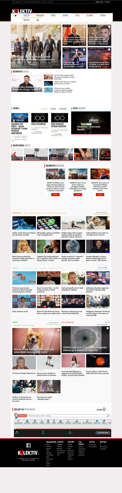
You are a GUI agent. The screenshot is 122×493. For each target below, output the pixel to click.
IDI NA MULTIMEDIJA (104, 323)
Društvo (81, 447)
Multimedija (103, 447)
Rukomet (51, 268)
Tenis (36, 268)
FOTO (77, 15)
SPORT (65, 15)
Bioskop (31, 325)
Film (58, 455)
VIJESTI (26, 15)
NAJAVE (27, 19)
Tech (43, 213)
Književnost (60, 453)
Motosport (43, 268)
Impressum (44, 2)
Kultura (24, 325)
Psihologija (57, 213)
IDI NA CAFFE (53, 322)
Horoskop (103, 449)
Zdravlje (49, 213)
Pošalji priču (19, 2)
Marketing (37, 2)
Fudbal (23, 268)
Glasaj (55, 195)
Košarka (30, 268)
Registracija (99, 2)
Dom (64, 213)
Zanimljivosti (61, 451)
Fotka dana (92, 444)
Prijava (107, 2)
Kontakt (50, 2)
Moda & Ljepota (34, 213)
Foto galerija (93, 446)
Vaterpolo (59, 268)
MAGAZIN (40, 15)
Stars (25, 213)
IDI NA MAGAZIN (101, 212)
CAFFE (53, 15)
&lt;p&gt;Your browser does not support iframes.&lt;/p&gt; (62, 424)
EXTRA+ (103, 15)
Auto (47, 461)
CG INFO (90, 15)
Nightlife (17, 325)
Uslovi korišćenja (28, 2)
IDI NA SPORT (103, 267)
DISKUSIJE (55, 165)
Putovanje (49, 459)
